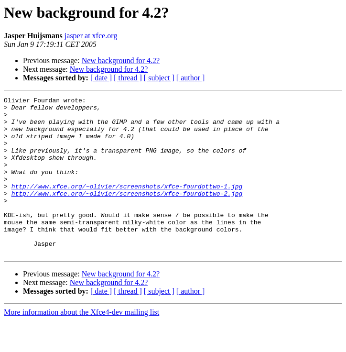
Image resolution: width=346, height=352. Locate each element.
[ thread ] (128, 78)
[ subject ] (159, 78)
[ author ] (190, 78)
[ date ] (101, 78)
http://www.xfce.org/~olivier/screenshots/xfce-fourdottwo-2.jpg (127, 213)
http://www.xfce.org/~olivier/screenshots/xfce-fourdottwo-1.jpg (127, 204)
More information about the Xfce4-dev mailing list (81, 344)
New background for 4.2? (121, 60)
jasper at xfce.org (91, 36)
